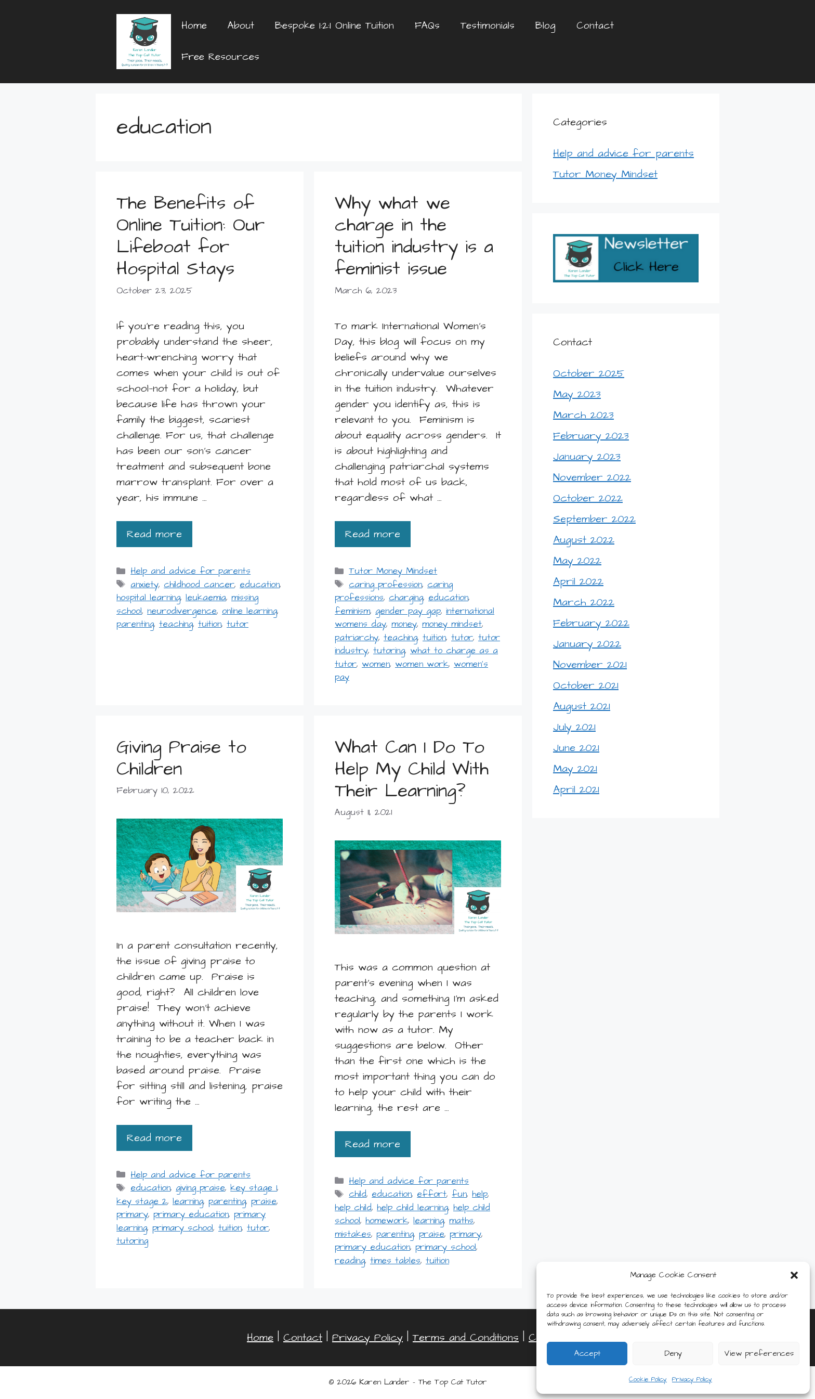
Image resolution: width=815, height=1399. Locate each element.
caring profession (385, 584)
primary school (182, 1228)
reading (350, 1260)
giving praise (200, 1188)
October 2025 (588, 373)
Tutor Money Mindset (393, 571)
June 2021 (576, 748)
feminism (352, 611)
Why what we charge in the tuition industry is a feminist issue (414, 235)
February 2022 (591, 623)
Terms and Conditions (466, 1337)
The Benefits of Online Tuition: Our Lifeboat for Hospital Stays (190, 235)
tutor (237, 624)
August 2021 (581, 706)
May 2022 (577, 560)
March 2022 (583, 602)
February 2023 (591, 436)
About (241, 26)
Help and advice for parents (190, 571)
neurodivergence (182, 611)
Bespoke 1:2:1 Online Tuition (334, 26)
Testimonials (488, 26)
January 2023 (587, 456)
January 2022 (587, 644)
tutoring (389, 650)
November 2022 (592, 477)
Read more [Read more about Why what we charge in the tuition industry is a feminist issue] (372, 534)
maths (461, 1220)
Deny (673, 1353)
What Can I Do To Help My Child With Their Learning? (412, 769)
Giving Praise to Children (181, 758)
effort (431, 1194)
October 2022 (588, 498)
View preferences (759, 1353)
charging (406, 597)
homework (386, 1220)
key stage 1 (253, 1188)
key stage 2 (141, 1201)
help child (353, 1207)
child (357, 1194)
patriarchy (356, 637)
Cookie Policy (648, 1379)
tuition (209, 624)
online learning (249, 611)
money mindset (452, 624)
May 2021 (575, 768)
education (260, 584)
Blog (545, 26)
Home (194, 26)
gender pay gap (408, 611)
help (480, 1194)
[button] (794, 1275)
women (376, 664)
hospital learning (148, 597)
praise (264, 1201)
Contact (595, 26)
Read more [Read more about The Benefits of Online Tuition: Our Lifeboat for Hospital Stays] (154, 534)
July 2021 (574, 727)
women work (422, 664)
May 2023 (577, 394)
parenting (135, 624)
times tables (395, 1260)
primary (132, 1214)
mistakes (353, 1234)
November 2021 (590, 664)
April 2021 (576, 789)
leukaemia (206, 597)
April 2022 (578, 581)
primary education (191, 1214)
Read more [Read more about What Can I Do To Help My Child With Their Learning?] (372, 1144)
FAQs (427, 26)
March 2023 (583, 415)
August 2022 (583, 540)
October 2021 (586, 685)
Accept (587, 1353)
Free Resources (220, 57)
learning (188, 1201)
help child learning (412, 1207)
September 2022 (594, 519)
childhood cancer (199, 584)
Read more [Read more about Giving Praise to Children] (154, 1138)
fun (459, 1194)
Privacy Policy (692, 1379)
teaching (176, 624)
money (404, 624)
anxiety (144, 584)
